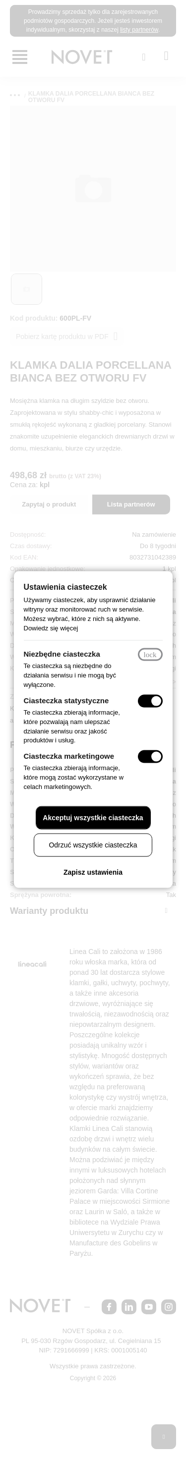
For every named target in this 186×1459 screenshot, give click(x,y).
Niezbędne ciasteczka (66, 649)
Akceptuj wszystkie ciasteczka (93, 822)
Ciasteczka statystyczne (71, 695)
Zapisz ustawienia (93, 876)
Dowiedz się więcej (85, 623)
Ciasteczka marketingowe (74, 751)
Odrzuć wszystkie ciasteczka (93, 849)
